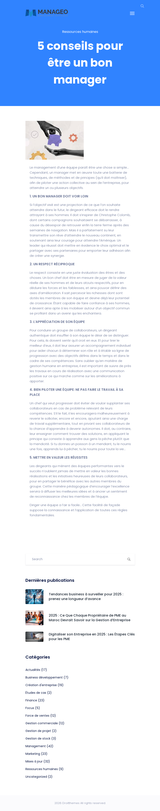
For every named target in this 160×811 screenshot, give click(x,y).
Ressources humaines (80, 31)
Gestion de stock (37, 738)
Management (35, 746)
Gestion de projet (38, 731)
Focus (29, 708)
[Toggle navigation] (132, 13)
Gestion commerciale (41, 723)
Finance (31, 700)
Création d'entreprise (41, 685)
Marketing (32, 754)
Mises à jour (34, 761)
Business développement (44, 677)
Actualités (32, 670)
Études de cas (35, 693)
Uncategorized (36, 777)
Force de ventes (37, 715)
